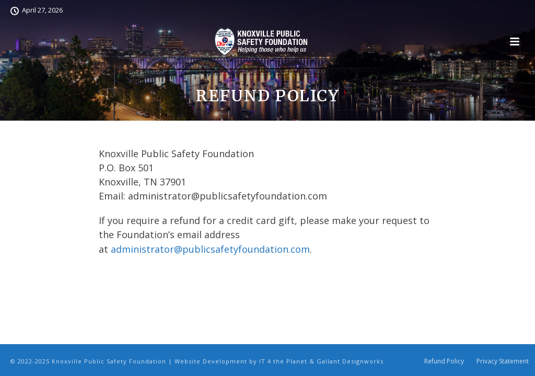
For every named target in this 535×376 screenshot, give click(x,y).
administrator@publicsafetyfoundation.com (210, 249)
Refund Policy (444, 361)
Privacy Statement (502, 361)
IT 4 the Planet (283, 361)
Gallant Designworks (350, 361)
